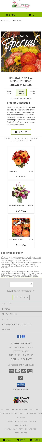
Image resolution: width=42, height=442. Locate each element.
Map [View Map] (21, 439)
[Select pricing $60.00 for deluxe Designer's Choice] (21, 92)
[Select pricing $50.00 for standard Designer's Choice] (10, 92)
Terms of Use (21, 433)
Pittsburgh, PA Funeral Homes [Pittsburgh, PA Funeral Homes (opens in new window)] (14, 409)
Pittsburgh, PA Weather (16, 421)
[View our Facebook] (19, 337)
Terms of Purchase (27, 429)
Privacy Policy (10, 429)
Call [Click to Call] (7, 439)
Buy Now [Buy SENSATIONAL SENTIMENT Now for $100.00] (21, 210)
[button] (21, 385)
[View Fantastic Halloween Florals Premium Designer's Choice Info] (21, 227)
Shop (10, 14)
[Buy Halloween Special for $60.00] (21, 132)
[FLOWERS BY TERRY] (21, 9)
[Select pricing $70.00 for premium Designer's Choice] (33, 92)
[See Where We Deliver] (21, 297)
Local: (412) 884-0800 (21, 359)
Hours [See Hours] (35, 439)
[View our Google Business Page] (23, 337)
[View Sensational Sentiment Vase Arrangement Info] (21, 192)
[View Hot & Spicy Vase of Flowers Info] (21, 158)
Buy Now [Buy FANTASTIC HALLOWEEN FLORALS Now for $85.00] (21, 245)
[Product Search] (21, 284)
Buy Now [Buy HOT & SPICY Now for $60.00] (21, 176)
